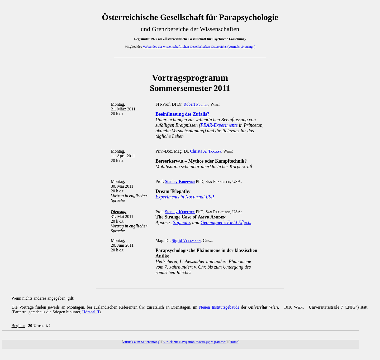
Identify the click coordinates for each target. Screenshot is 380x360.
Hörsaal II (90, 312)
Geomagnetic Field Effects (226, 222)
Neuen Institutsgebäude (219, 307)
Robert (196, 104)
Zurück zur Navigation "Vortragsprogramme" (194, 342)
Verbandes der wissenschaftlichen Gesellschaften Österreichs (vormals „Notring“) (199, 46)
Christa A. (205, 151)
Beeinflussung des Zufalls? (182, 114)
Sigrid (186, 240)
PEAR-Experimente (219, 125)
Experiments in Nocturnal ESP (184, 197)
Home (234, 342)
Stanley (180, 181)
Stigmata (181, 222)
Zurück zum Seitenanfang (141, 342)
